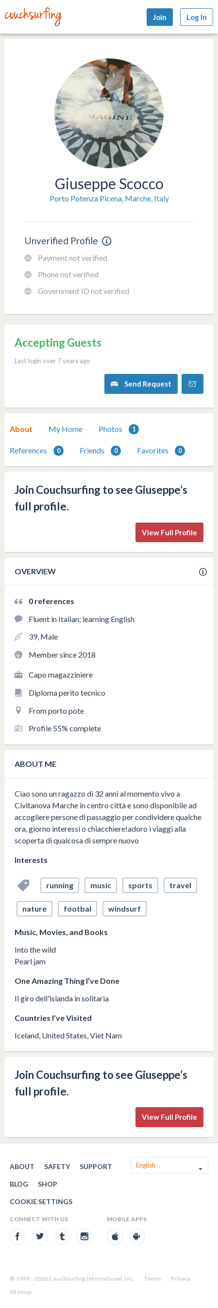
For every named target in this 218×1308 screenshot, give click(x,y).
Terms (152, 1278)
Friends (100, 451)
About (21, 428)
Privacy (180, 1278)
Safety (57, 1166)
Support (96, 1166)
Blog (19, 1184)
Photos (119, 429)
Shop (47, 1184)
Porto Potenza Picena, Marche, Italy (109, 198)
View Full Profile (169, 532)
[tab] (21, 429)
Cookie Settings (41, 1201)
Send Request (141, 384)
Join (160, 17)
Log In (196, 17)
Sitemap (21, 1291)
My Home (66, 428)
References (37, 451)
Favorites (161, 451)
